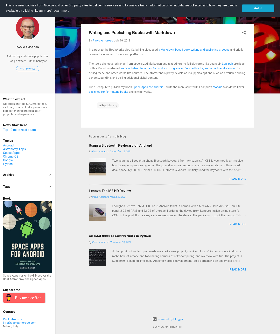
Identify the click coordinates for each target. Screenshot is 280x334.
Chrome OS (10, 156)
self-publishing (107, 105)
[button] (244, 33)
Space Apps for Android (148, 87)
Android (8, 145)
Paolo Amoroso (28, 47)
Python (8, 164)
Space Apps (11, 153)
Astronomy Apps (14, 149)
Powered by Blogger (167, 319)
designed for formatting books (108, 91)
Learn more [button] (61, 10)
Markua (217, 87)
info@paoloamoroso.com (19, 322)
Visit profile (27, 68)
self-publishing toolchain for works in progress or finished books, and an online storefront (178, 68)
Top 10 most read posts (19, 130)
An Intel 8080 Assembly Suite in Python (120, 236)
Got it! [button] (258, 8)
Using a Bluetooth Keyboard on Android (120, 145)
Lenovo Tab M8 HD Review (110, 191)
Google (8, 160)
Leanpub (227, 63)
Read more (237, 179)
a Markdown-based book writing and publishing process (193, 49)
